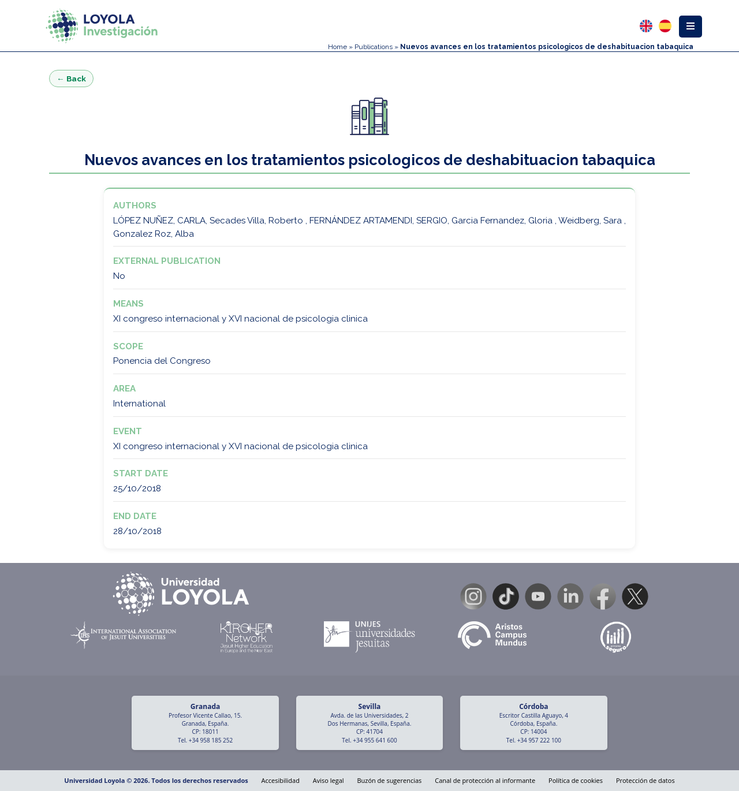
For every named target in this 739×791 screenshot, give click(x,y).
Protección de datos (645, 780)
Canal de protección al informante (485, 780)
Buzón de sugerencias (389, 780)
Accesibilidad (281, 780)
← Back (71, 78)
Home (337, 47)
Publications (373, 47)
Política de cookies (575, 780)
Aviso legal (328, 780)
